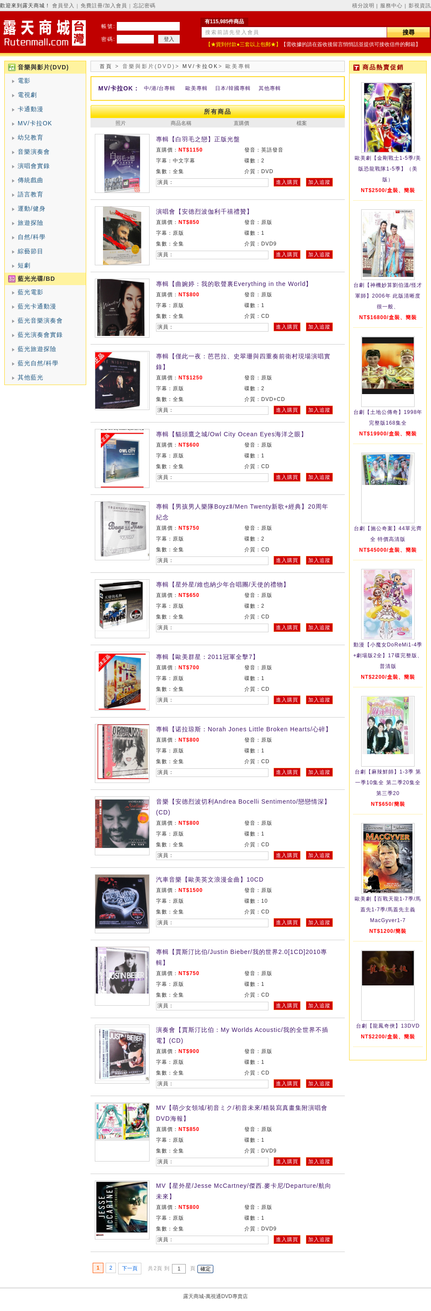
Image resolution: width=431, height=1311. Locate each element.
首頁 (106, 66)
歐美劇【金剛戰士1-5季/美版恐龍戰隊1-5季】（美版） (388, 169)
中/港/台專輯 (160, 88)
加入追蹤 (319, 182)
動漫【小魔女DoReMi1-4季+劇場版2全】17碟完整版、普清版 (387, 655)
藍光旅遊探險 (37, 348)
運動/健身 (32, 208)
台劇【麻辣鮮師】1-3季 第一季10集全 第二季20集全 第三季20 (388, 782)
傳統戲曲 (31, 180)
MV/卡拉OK (35, 123)
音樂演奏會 (34, 151)
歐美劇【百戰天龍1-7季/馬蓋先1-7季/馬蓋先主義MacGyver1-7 (388, 909)
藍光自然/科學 (38, 363)
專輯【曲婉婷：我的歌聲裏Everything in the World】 (234, 283)
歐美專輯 (196, 88)
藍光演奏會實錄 (40, 334)
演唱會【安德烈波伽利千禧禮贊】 (204, 211)
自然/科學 (32, 236)
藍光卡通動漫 (37, 306)
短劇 (24, 265)
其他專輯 (270, 88)
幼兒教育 (31, 137)
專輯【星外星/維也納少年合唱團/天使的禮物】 (223, 584)
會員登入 (63, 6)
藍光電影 (31, 292)
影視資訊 (420, 6)
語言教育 (31, 194)
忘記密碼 (144, 6)
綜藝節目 (31, 251)
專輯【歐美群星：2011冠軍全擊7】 (207, 656)
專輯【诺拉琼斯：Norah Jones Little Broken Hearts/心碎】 (244, 729)
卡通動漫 (31, 109)
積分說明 (363, 6)
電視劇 (27, 94)
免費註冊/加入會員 (104, 6)
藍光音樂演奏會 (40, 320)
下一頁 (129, 1268)
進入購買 (287, 182)
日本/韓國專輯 (232, 88)
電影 (24, 80)
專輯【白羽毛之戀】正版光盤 (198, 139)
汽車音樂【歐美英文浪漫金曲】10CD (210, 879)
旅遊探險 (31, 222)
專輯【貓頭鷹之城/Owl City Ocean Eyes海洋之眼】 (231, 434)
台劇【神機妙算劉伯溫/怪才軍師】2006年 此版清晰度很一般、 (387, 296)
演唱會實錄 (34, 165)
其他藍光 (31, 377)
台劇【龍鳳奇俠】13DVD (388, 1026)
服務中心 (391, 6)
